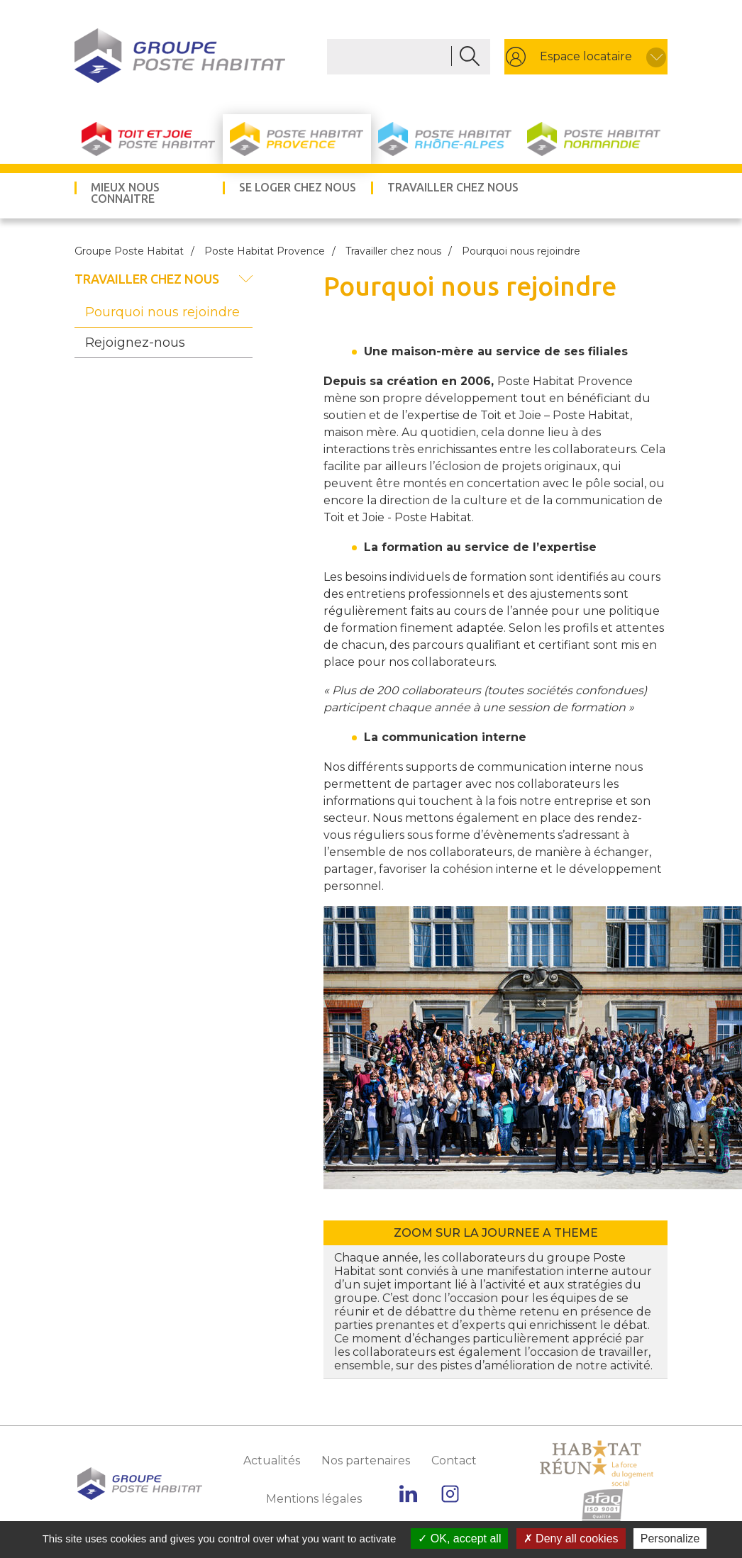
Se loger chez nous (297, 188)
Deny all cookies (571, 1538)
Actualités (271, 1460)
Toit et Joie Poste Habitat (148, 139)
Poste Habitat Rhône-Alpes (445, 139)
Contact (454, 1460)
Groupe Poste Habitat (129, 251)
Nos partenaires (365, 1460)
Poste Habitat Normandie (593, 139)
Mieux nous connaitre (125, 193)
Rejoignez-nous (135, 342)
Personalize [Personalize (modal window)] (670, 1538)
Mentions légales (314, 1499)
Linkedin (408, 1494)
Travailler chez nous (453, 188)
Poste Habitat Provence (297, 139)
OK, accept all (459, 1538)
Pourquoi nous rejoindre (162, 312)
